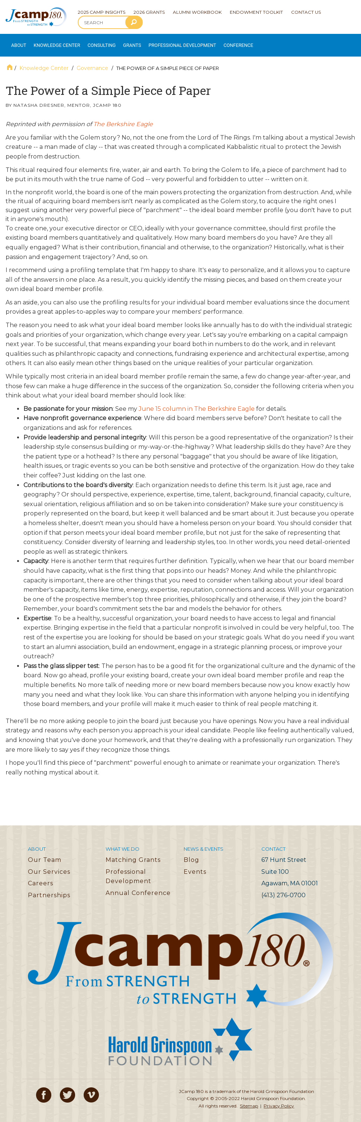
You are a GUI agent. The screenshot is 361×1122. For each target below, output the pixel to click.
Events (195, 865)
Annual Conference (138, 887)
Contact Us (306, 12)
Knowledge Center (52, 42)
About (17, 42)
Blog (191, 853)
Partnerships (49, 889)
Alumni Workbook (197, 12)
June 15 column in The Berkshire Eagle (197, 402)
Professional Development (167, 42)
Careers (40, 877)
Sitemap (249, 1100)
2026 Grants (149, 12)
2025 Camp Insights (101, 12)
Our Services (49, 865)
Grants (122, 42)
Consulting (93, 42)
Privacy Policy (279, 1100)
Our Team (44, 853)
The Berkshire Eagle (123, 118)
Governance (92, 62)
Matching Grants (133, 853)
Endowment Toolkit (256, 12)
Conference (217, 42)
